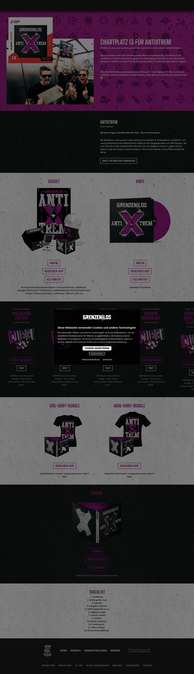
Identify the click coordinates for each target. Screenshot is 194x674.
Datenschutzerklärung (91, 359)
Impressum (107, 359)
